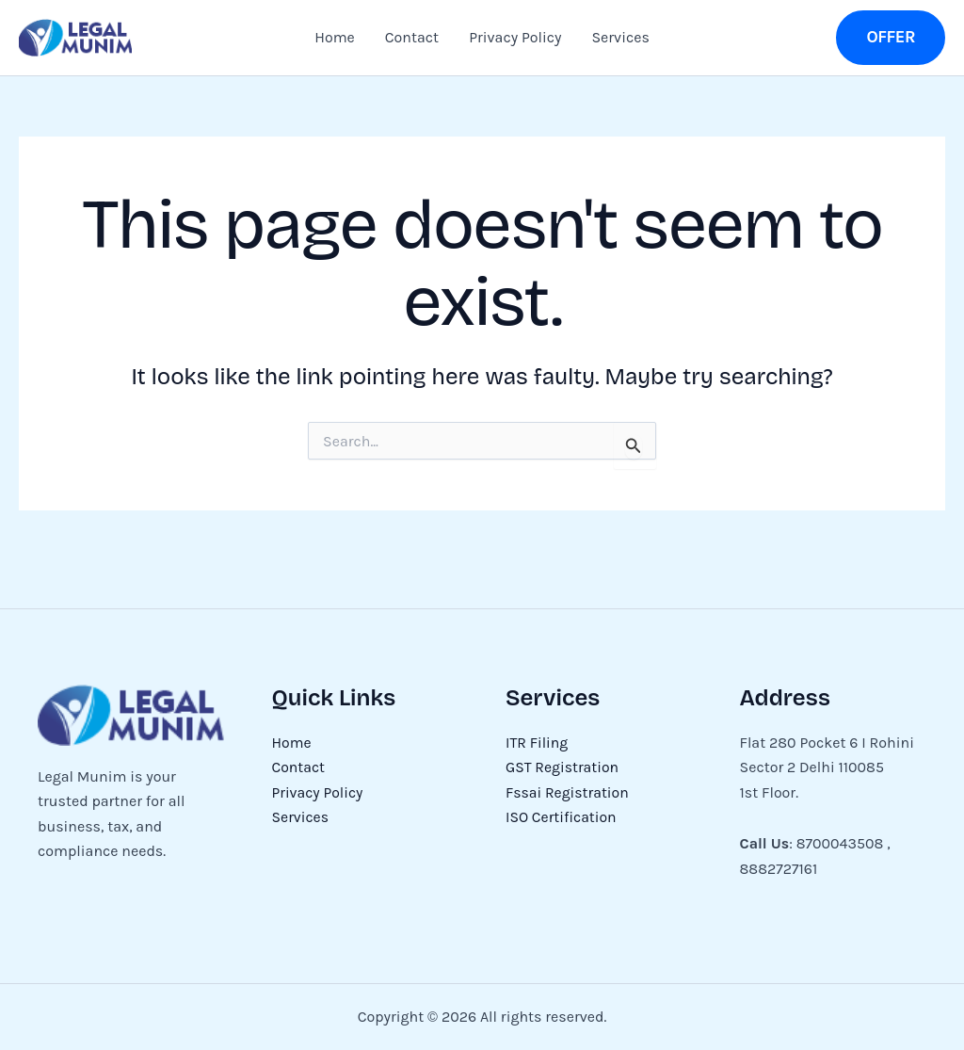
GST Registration (563, 767)
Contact (412, 37)
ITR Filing (537, 742)
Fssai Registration (568, 792)
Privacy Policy (515, 37)
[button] (890, 37)
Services (620, 37)
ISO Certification (562, 817)
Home (334, 37)
